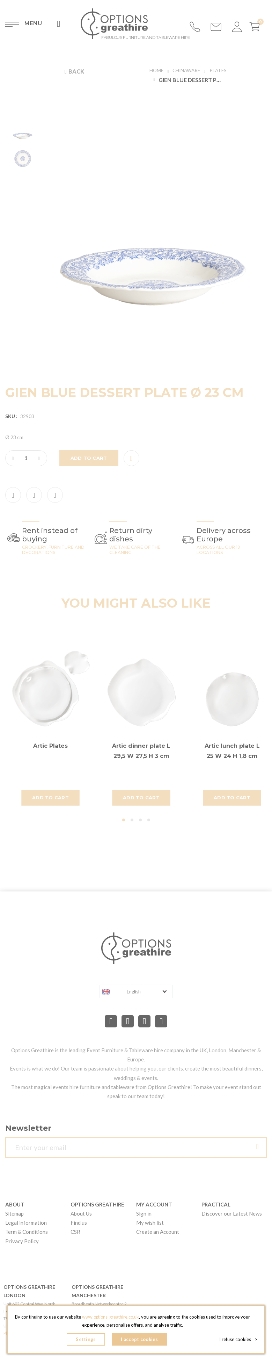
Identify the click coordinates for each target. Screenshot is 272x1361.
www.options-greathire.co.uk (116, 1318)
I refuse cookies (238, 1340)
